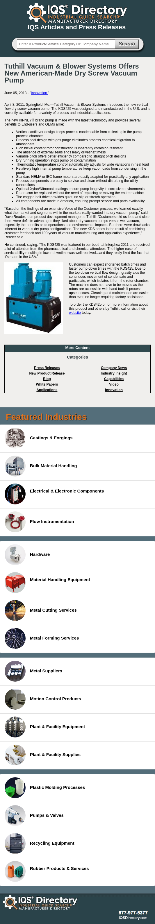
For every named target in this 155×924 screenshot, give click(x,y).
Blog (47, 379)
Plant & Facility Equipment (45, 727)
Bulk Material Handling (41, 466)
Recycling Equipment (39, 843)
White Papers (47, 384)
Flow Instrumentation (39, 521)
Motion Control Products (43, 699)
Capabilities (114, 379)
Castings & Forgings (39, 438)
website (75, 313)
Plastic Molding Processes (45, 787)
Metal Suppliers (33, 671)
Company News (114, 368)
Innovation (39, 93)
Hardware (27, 554)
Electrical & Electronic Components (54, 494)
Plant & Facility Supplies (43, 754)
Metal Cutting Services (41, 610)
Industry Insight (114, 373)
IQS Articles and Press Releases (77, 27)
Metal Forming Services (42, 638)
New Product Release (47, 373)
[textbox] (66, 44)
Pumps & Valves (34, 815)
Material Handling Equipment (47, 582)
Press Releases (47, 368)
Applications (46, 390)
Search (127, 43)
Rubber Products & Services (47, 871)
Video (113, 384)
